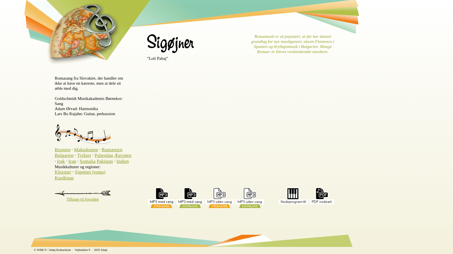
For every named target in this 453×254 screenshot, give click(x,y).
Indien (122, 161)
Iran (72, 161)
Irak (61, 161)
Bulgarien (64, 155)
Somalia (88, 161)
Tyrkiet (84, 155)
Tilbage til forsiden (83, 199)
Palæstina (103, 155)
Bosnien (63, 149)
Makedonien (86, 149)
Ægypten (122, 155)
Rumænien (112, 149)
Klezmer (63, 172)
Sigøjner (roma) (90, 172)
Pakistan (105, 161)
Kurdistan (64, 178)
